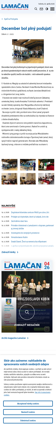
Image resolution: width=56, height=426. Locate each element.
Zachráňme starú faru (15, 221)
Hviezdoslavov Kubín (15, 237)
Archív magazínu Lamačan (14, 338)
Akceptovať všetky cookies (28, 403)
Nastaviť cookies (28, 412)
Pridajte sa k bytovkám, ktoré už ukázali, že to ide (25, 216)
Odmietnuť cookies (28, 420)
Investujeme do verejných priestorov (20, 232)
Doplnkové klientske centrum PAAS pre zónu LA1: (25, 212)
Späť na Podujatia (10, 19)
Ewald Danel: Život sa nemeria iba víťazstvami (24, 241)
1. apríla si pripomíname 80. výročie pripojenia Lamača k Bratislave (27, 247)
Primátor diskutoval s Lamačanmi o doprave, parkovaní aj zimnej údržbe (28, 227)
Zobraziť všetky (9, 252)
